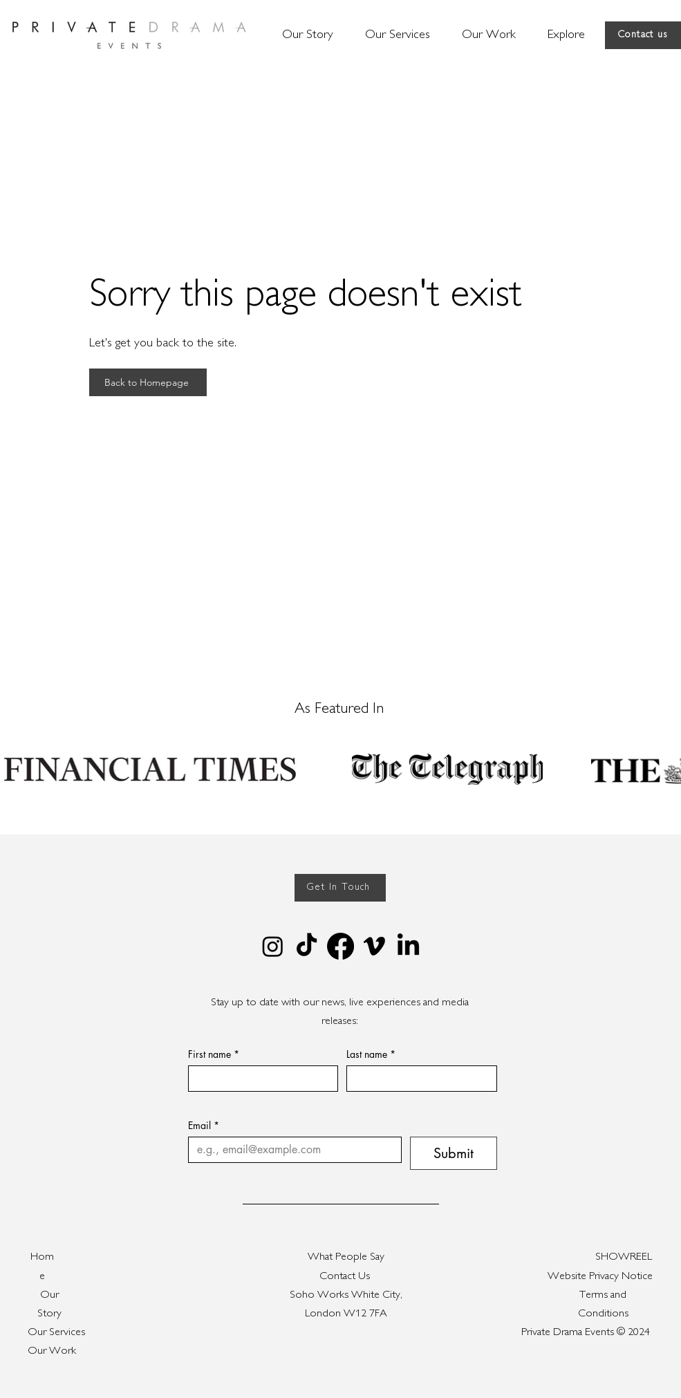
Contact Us (346, 1276)
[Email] (291, 1149)
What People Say (346, 1257)
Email (203, 1125)
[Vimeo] (374, 946)
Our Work (52, 1351)
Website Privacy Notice (600, 1276)
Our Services (56, 1332)
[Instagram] (272, 946)
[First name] (259, 1078)
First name (213, 1054)
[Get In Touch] (340, 888)
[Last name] (417, 1078)
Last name (370, 1054)
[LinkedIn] (408, 946)
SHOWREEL (623, 1257)
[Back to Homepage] (148, 382)
